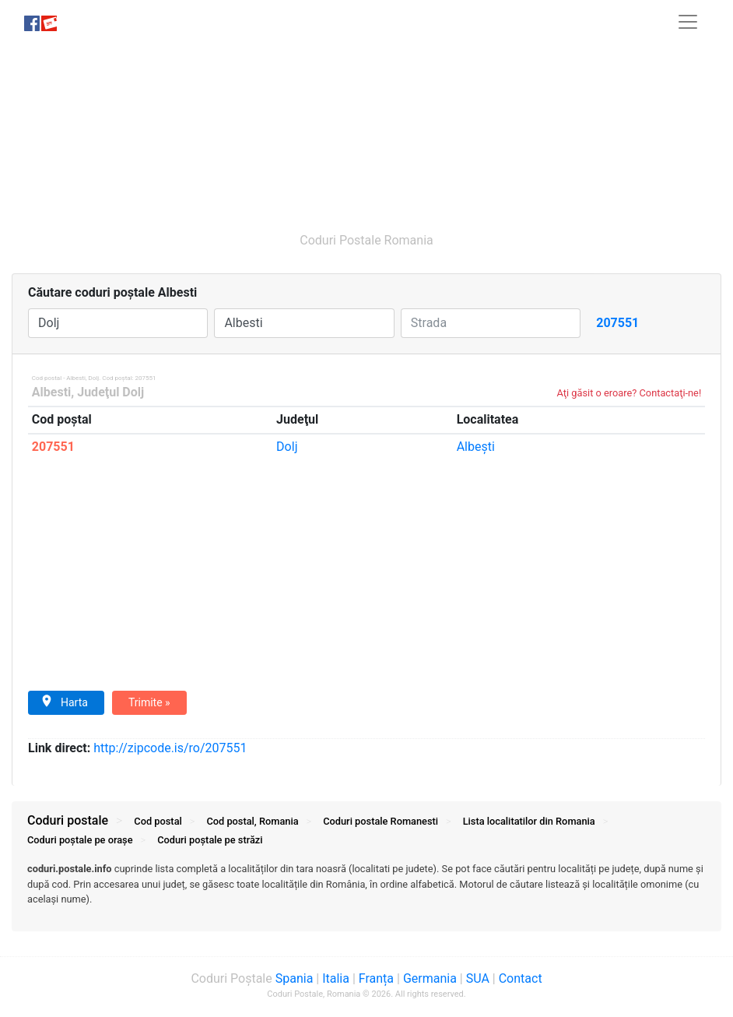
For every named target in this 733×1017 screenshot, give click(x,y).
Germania (430, 978)
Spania (294, 978)
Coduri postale (67, 820)
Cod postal (157, 821)
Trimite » (149, 702)
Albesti (52, 392)
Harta (64, 702)
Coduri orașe (80, 840)
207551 (53, 446)
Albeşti (476, 446)
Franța (376, 978)
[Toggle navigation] (688, 22)
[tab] (366, 891)
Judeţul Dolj (110, 392)
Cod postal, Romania (252, 821)
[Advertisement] (366, 129)
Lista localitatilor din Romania (529, 821)
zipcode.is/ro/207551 (170, 748)
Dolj (286, 446)
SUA (477, 978)
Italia (335, 978)
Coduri (380, 821)
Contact (520, 978)
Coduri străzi (209, 840)
